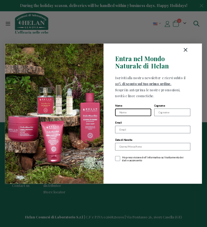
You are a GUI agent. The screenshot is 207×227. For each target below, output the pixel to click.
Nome (118, 105)
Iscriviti (152, 172)
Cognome (159, 105)
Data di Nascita (123, 139)
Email (118, 122)
